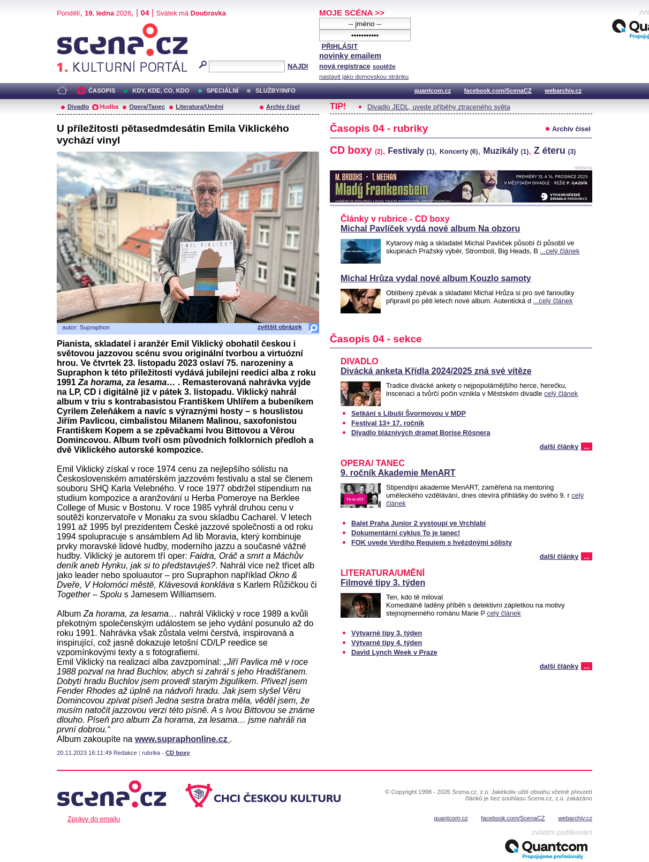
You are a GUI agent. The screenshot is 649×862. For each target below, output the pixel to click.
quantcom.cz (432, 90)
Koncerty (459, 151)
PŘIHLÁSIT (339, 46)
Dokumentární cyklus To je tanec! (405, 533)
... (587, 447)
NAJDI (298, 66)
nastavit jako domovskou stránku (364, 76)
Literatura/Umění (199, 106)
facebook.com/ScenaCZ (498, 90)
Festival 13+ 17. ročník (387, 423)
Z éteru (555, 150)
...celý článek (559, 251)
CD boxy (177, 752)
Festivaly (411, 150)
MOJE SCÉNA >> (351, 12)
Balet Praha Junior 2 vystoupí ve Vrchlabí (418, 523)
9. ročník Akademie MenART (398, 472)
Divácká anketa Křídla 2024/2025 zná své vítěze (436, 371)
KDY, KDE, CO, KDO (160, 90)
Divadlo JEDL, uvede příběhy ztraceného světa (438, 107)
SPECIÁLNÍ (223, 90)
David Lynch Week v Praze (394, 652)
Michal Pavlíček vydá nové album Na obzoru (430, 228)
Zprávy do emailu (93, 819)
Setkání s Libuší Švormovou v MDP (408, 413)
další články (559, 447)
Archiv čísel (283, 106)
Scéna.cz (75, 27)
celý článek (561, 393)
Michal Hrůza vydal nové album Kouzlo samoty (436, 278)
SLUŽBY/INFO (275, 90)
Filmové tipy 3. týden (383, 582)
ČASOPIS (101, 90)
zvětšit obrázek (280, 327)
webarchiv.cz (563, 90)
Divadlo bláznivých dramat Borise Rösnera (420, 433)
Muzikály (506, 150)
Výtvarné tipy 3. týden (386, 633)
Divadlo (78, 106)
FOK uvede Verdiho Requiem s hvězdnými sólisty (431, 542)
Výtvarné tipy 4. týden (386, 643)
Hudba (109, 106)
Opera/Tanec (147, 106)
